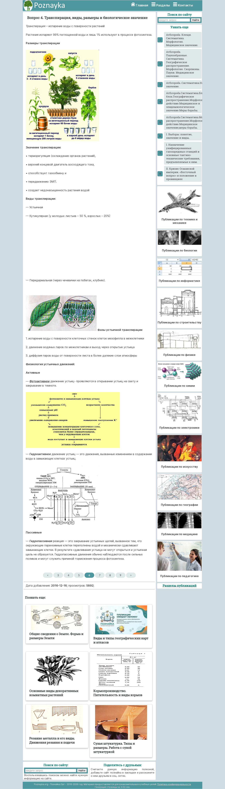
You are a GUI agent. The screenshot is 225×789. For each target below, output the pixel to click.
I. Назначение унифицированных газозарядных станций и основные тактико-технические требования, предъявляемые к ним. (183, 153)
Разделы (163, 5)
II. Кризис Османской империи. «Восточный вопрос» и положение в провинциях (181, 174)
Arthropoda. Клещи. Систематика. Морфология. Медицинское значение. (182, 40)
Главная (142, 5)
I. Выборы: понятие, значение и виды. (179, 136)
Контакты (185, 5)
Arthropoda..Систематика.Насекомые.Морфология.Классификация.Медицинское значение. (184, 84)
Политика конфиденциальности (174, 784)
